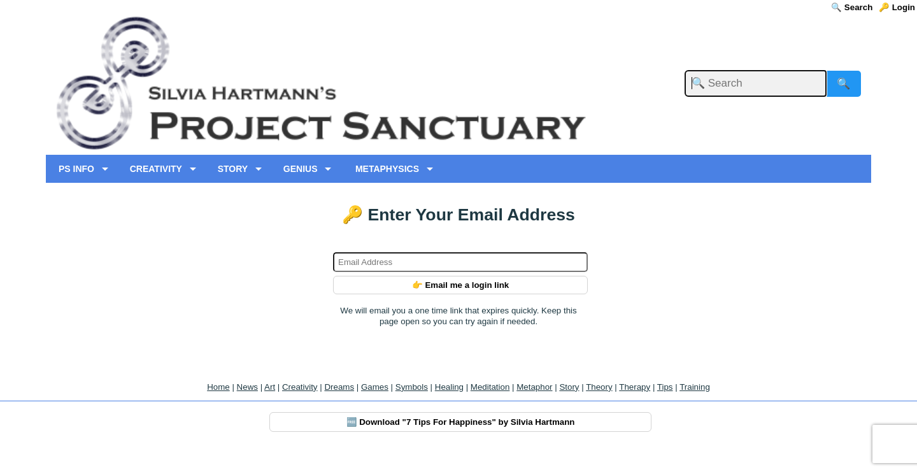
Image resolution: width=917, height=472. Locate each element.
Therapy (634, 387)
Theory (599, 387)
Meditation (490, 387)
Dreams (339, 387)
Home (218, 387)
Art (269, 387)
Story (569, 387)
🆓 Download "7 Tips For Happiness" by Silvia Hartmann (460, 422)
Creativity (300, 387)
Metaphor (534, 387)
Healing (449, 387)
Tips (665, 387)
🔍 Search (851, 7)
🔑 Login (897, 7)
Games (374, 387)
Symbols (411, 387)
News (247, 387)
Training (694, 387)
